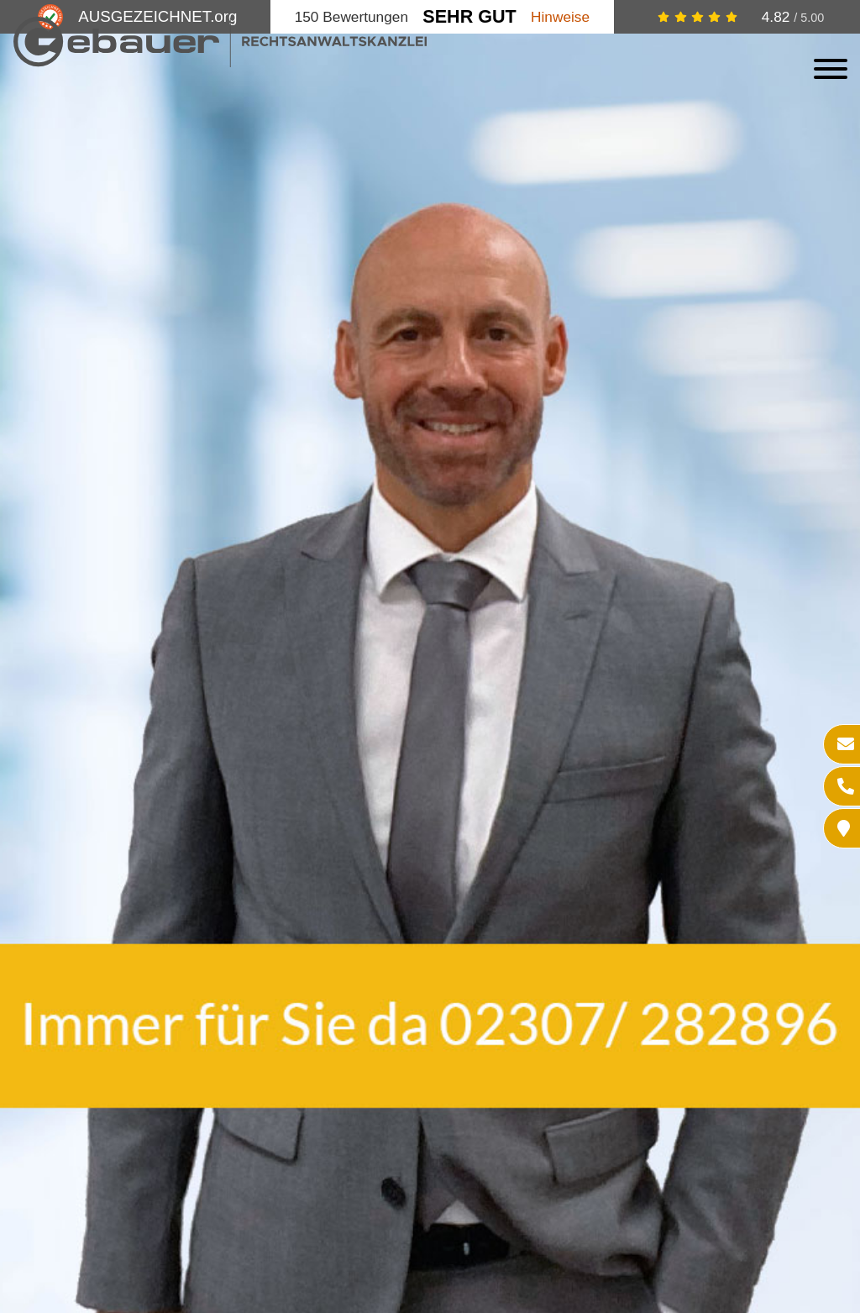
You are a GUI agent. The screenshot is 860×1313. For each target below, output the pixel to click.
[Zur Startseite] (220, 62)
